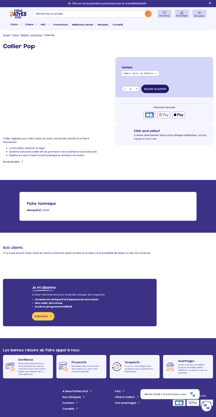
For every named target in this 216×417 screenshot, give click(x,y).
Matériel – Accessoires (31, 35)
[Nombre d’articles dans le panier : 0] (199, 13)
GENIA (46, 210)
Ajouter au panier (155, 89)
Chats (14, 24)
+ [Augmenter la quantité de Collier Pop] (137, 89)
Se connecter (143, 253)
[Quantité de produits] (131, 89)
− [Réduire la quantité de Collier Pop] (125, 89)
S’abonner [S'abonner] (41, 316)
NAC (43, 24)
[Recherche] (148, 13)
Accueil (6, 35)
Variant (127, 67)
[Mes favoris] (164, 13)
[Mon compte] (182, 13)
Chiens (29, 24)
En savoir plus (11, 161)
